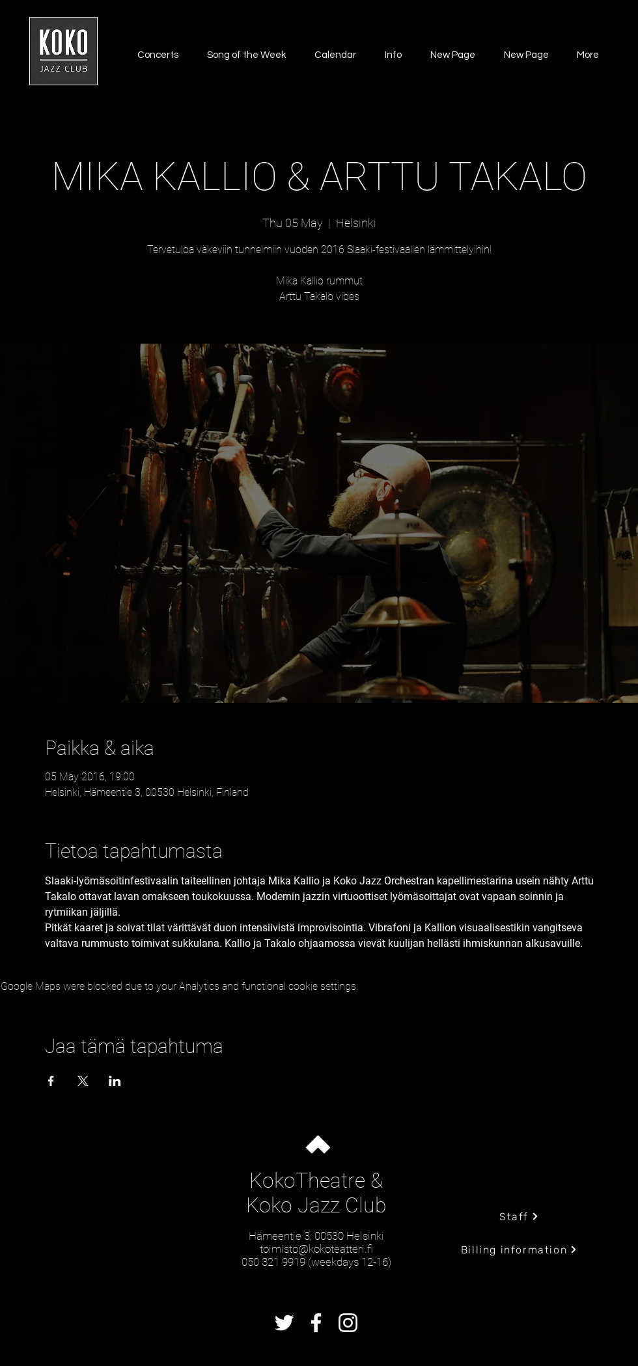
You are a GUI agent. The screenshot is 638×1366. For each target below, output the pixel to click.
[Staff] (519, 1216)
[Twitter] (284, 1322)
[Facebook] (316, 1322)
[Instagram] (348, 1322)
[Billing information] (519, 1249)
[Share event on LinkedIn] (115, 1081)
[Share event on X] (83, 1081)
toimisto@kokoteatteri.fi (316, 1248)
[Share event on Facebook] (51, 1081)
